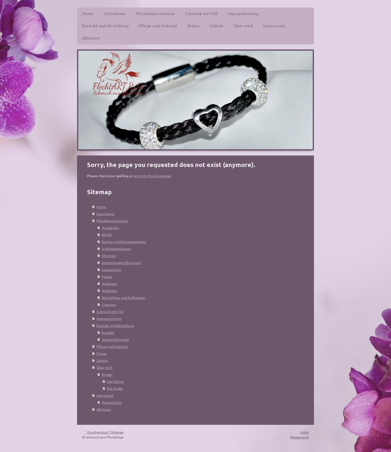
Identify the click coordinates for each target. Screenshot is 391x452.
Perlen (107, 276)
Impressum (105, 395)
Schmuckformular (115, 339)
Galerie (102, 360)
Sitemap (116, 432)
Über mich (105, 367)
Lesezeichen (111, 269)
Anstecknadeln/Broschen (121, 262)
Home (101, 206)
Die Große (115, 388)
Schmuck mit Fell (110, 311)
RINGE (107, 234)
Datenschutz (112, 402)
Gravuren (109, 304)
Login (304, 432)
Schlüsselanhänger (116, 248)
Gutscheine (105, 213)
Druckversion (95, 432)
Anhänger (109, 283)
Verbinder (109, 290)
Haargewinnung (109, 318)
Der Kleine (115, 381)
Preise (101, 353)
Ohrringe (109, 255)
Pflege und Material (112, 346)
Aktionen (104, 409)
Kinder (107, 374)
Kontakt (108, 332)
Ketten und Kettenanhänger (124, 241)
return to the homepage (152, 175)
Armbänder (110, 227)
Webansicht (299, 437)
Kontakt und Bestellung (115, 325)
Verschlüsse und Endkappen (123, 297)
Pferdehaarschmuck (112, 220)
